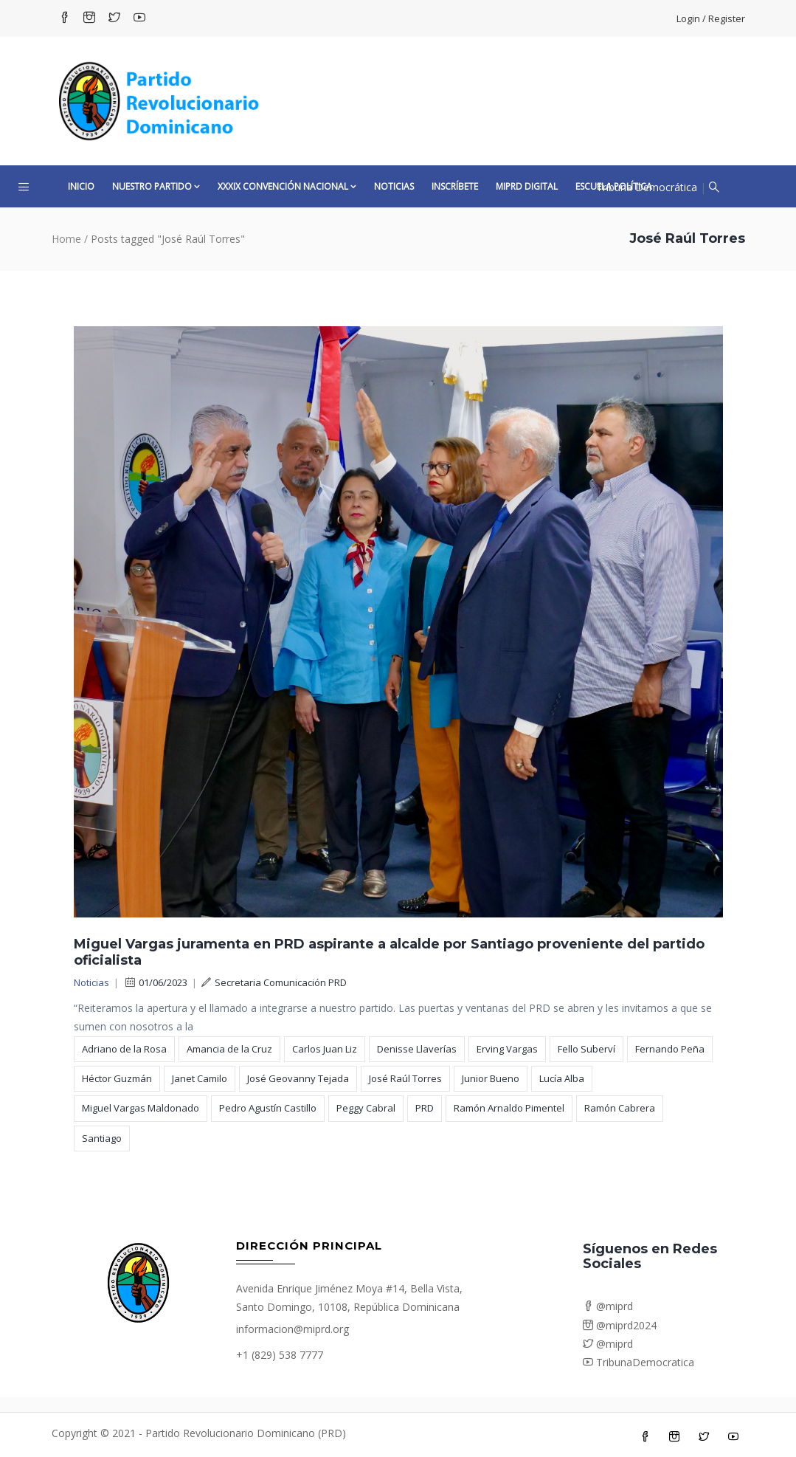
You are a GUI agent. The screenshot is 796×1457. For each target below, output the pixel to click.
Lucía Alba (561, 1078)
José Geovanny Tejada (298, 1078)
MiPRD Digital (527, 186)
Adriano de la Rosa (124, 1048)
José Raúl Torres (405, 1078)
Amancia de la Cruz (229, 1048)
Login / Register (710, 18)
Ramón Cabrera (619, 1108)
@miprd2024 (620, 1325)
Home (66, 239)
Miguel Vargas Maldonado (140, 1108)
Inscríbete (455, 186)
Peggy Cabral (365, 1108)
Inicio (81, 186)
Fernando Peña (670, 1048)
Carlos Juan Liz (324, 1048)
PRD (424, 1108)
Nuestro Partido (156, 186)
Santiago (102, 1138)
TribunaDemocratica (638, 1362)
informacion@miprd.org (292, 1329)
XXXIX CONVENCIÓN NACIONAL (287, 186)
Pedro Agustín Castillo (267, 1108)
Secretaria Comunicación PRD (274, 982)
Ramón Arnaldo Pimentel (509, 1108)
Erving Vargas (507, 1048)
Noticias (394, 186)
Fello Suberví (586, 1048)
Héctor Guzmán (117, 1078)
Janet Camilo (199, 1078)
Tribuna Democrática (646, 187)
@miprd (608, 1306)
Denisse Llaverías (417, 1048)
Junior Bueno (490, 1078)
